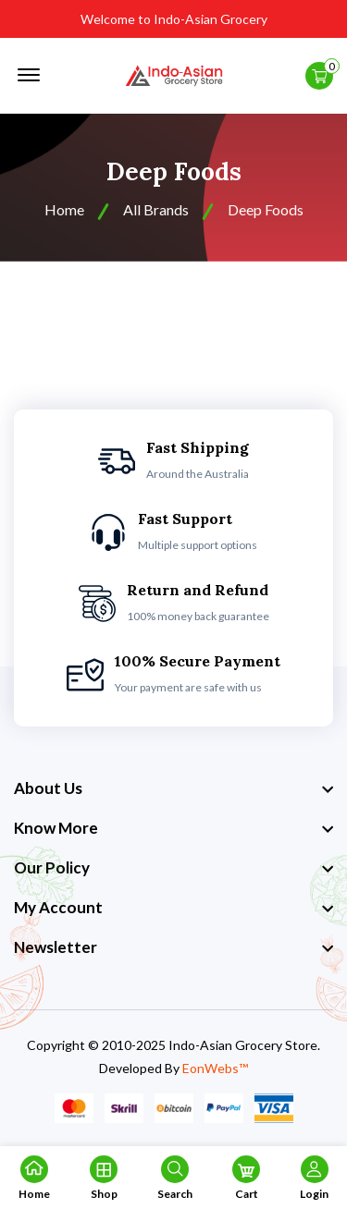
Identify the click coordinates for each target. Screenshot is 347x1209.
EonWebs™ (215, 1068)
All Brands (156, 209)
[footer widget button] (173, 788)
